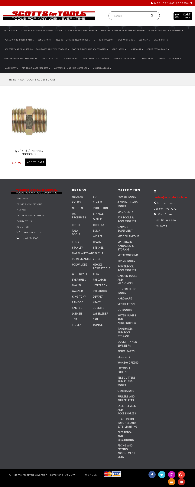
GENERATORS (45, 40)
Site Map (22, 198)
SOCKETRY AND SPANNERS (19, 49)
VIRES (97, 259)
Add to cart (35, 161)
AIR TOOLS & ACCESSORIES (36, 68)
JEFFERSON (100, 285)
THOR (75, 242)
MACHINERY (11, 68)
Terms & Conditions (29, 204)
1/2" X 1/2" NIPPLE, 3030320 (29, 151)
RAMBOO (77, 302)
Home (12, 79)
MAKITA (77, 285)
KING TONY (79, 296)
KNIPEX (76, 202)
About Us (23, 226)
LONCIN (77, 313)
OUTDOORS (11, 30)
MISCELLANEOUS (102, 68)
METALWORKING (51, 58)
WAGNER (77, 291)
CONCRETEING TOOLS (158, 49)
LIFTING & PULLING (104, 40)
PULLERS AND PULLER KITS (19, 40)
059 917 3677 (36, 232)
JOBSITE (98, 308)
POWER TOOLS (72, 58)
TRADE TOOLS (147, 58)
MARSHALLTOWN (82, 253)
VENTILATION (119, 49)
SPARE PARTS (162, 40)
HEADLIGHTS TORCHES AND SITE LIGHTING (122, 30)
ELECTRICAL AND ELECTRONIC (81, 30)
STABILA (98, 253)
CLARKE (97, 202)
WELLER (98, 236)
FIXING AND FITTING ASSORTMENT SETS (41, 30)
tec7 (96, 274)
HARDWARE (136, 49)
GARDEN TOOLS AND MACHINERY (22, 58)
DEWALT (98, 296)
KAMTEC (77, 308)
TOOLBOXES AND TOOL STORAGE (52, 49)
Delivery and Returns (31, 215)
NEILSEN (77, 208)
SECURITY (144, 40)
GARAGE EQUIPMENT (126, 58)
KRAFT (97, 302)
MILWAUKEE (79, 264)
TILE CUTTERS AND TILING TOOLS (73, 40)
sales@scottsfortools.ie (170, 197)
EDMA (96, 230)
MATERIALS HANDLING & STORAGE (71, 68)
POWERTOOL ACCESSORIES (97, 58)
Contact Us (24, 221)
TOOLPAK (98, 225)
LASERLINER (100, 313)
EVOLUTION (100, 208)
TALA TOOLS (76, 232)
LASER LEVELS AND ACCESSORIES (165, 30)
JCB (74, 319)
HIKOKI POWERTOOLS (102, 266)
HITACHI (77, 196)
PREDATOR (99, 279)
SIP (95, 196)
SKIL (96, 319)
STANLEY (77, 247)
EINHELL (98, 213)
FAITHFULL (99, 219)
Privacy (21, 209)
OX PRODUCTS (79, 215)
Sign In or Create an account (171, 3)
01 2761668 (31, 238)
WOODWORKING (126, 40)
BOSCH (76, 225)
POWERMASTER (82, 259)
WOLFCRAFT (79, 274)
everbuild (79, 279)
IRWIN (97, 242)
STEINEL (98, 247)
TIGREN (77, 325)
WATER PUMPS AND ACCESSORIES (90, 49)
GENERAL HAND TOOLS (171, 58)
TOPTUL (97, 325)
